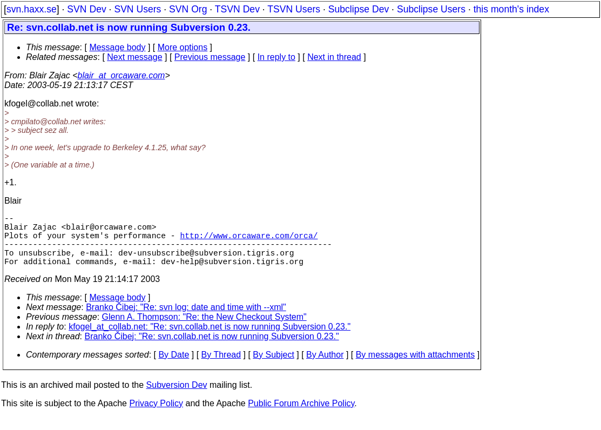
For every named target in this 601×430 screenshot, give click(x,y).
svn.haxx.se (31, 9)
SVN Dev (86, 9)
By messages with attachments (415, 367)
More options (183, 47)
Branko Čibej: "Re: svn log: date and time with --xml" (186, 320)
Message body (117, 47)
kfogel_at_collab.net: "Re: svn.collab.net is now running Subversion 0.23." (209, 339)
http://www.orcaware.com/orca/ (249, 241)
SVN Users (137, 9)
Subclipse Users (431, 9)
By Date (173, 367)
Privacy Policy (156, 416)
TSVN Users (293, 9)
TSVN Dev (237, 9)
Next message (134, 57)
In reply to (276, 57)
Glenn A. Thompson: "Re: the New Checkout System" (204, 329)
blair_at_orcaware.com (121, 75)
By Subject (273, 367)
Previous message (210, 57)
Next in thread (334, 57)
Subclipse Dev (358, 9)
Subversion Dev (176, 397)
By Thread (221, 367)
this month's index (511, 9)
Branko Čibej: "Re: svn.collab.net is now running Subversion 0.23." (212, 349)
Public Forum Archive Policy (301, 416)
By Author (324, 367)
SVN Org (188, 9)
